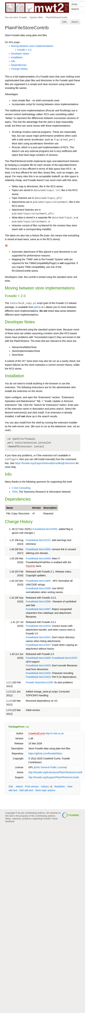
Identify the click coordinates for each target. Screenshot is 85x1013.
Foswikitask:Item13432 (38, 673)
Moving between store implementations (32, 46)
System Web (36, 17)
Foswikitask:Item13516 (38, 626)
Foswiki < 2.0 (24, 49)
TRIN (15, 491)
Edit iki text (26, 790)
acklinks (60, 786)
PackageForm (17, 726)
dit (11, 786)
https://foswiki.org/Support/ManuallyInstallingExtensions (45, 463)
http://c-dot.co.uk (55, 733)
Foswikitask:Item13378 (64, 657)
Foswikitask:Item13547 (38, 645)
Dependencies (19, 65)
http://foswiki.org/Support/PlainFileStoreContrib (53, 777)
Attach (74, 21)
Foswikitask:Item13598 (38, 601)
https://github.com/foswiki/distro (45, 753)
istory (45, 786)
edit (27, 727)
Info (13, 61)
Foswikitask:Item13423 (38, 677)
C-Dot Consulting (21, 488)
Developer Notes (20, 53)
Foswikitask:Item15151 (38, 540)
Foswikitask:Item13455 (38, 665)
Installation (17, 57)
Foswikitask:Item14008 (38, 558)
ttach (19, 786)
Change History (19, 68)
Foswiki (23, 17)
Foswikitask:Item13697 (38, 609)
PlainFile (30, 566)
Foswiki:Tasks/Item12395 (39, 682)
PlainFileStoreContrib (56, 17)
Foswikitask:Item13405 (38, 580)
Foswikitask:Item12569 (38, 588)
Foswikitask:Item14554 (38, 549)
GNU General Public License (50, 767)
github (37, 307)
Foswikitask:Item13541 (38, 637)
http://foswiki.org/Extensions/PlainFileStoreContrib (55, 772)
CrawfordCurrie (36, 733)
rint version (32, 786)
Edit (64, 21)
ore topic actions (45, 790)
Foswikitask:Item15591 (45, 529)
